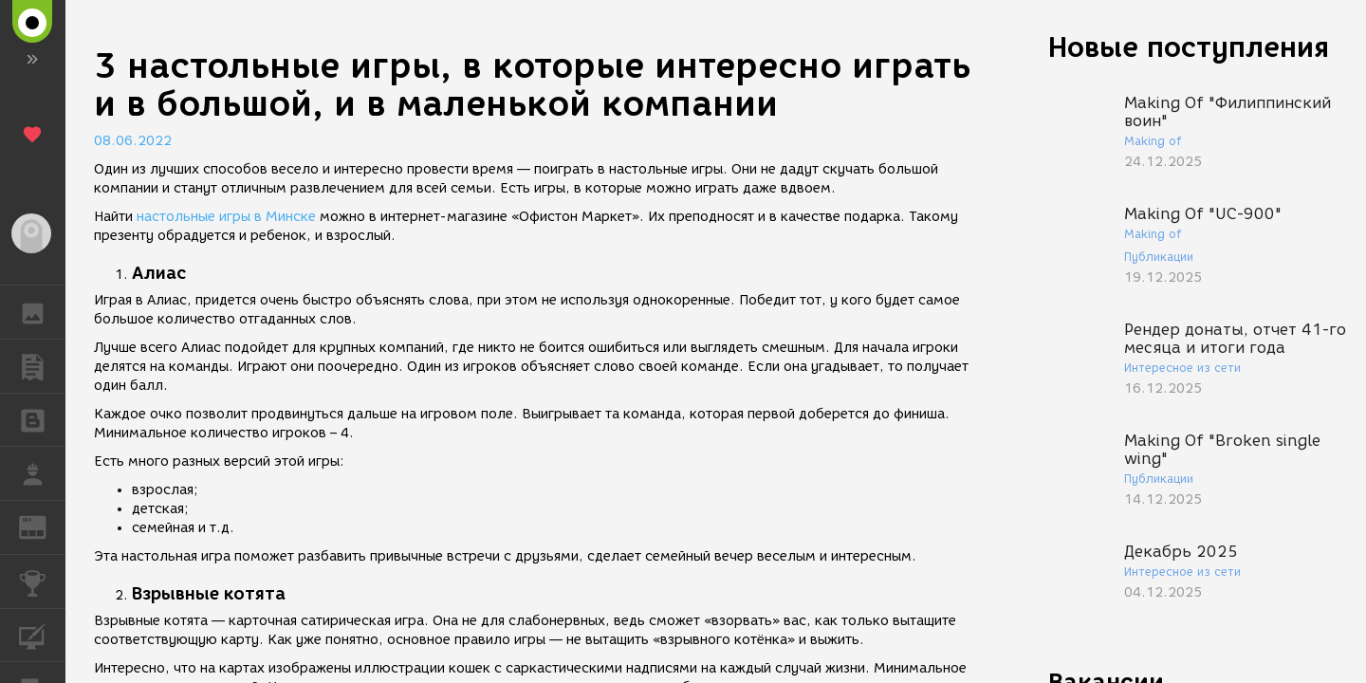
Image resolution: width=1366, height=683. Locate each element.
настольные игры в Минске (226, 217)
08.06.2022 (133, 141)
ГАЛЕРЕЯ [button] (42, 312)
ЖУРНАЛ (42, 526)
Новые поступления (1188, 47)
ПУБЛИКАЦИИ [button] (42, 366)
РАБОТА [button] (42, 473)
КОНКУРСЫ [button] (42, 581)
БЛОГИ (42, 418)
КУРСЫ (42, 634)
